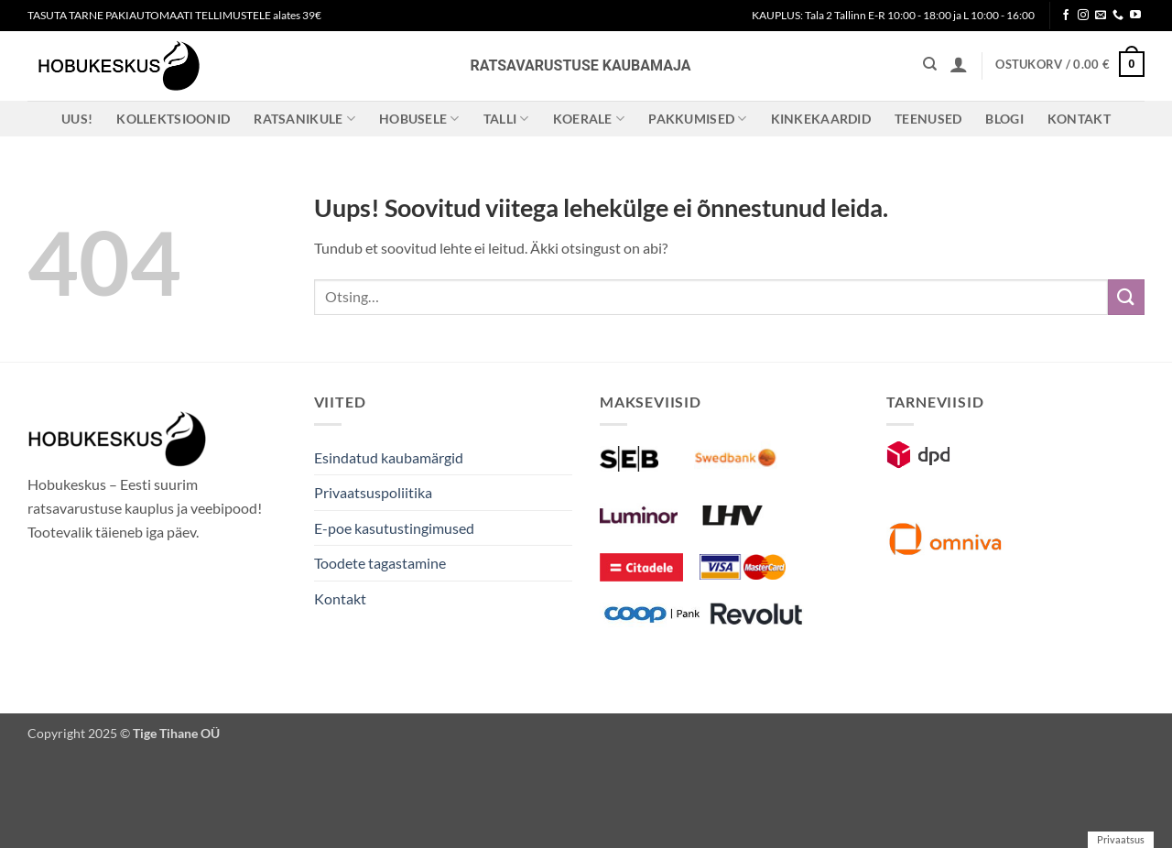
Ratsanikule (304, 118)
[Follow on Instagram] (1083, 15)
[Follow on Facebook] (1065, 15)
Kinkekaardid (821, 118)
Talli (506, 118)
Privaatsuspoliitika (373, 492)
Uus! (76, 118)
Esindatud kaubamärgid (388, 457)
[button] (959, 64)
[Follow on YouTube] (1135, 15)
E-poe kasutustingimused (394, 528)
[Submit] (1126, 297)
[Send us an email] (1100, 15)
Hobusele (419, 118)
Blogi (1004, 118)
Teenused (928, 118)
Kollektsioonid (173, 118)
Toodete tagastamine (380, 562)
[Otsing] (930, 64)
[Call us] (1117, 15)
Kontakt (1079, 118)
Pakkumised (697, 118)
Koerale (589, 118)
